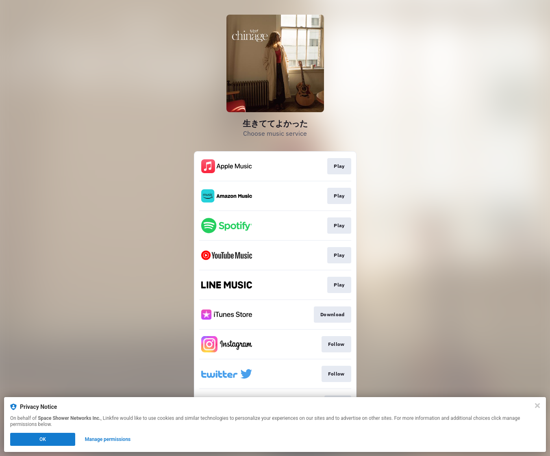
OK (42, 439)
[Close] (537, 405)
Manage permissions (108, 439)
